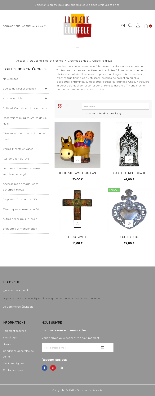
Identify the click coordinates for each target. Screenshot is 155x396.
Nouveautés (10, 79)
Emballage (9, 337)
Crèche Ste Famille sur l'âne (77, 173)
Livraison (8, 344)
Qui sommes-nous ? (15, 290)
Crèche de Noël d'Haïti (129, 173)
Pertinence (116, 106)
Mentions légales (13, 363)
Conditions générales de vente (18, 353)
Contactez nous (13, 370)
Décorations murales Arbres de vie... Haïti (25, 120)
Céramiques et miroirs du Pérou (23, 209)
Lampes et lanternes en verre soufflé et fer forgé (21, 171)
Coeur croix (129, 237)
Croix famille (77, 237)
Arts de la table (12, 98)
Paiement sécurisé (14, 330)
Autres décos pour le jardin (20, 219)
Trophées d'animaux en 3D (20, 199)
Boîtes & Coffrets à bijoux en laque (25, 108)
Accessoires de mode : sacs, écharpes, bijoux (21, 186)
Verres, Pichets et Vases (18, 149)
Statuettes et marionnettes (20, 228)
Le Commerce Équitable (18, 306)
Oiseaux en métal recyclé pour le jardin (24, 136)
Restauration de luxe (16, 158)
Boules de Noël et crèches (19, 88)
